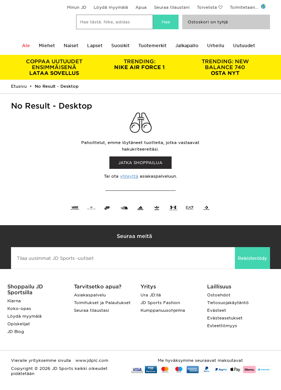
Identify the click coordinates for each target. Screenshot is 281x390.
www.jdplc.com (91, 360)
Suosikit (120, 45)
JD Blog (15, 331)
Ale (26, 45)
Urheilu (215, 45)
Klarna (14, 300)
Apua (141, 7)
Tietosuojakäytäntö (228, 302)
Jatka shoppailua (140, 162)
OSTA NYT (225, 67)
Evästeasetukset (225, 318)
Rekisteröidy (252, 258)
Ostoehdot (219, 295)
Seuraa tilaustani (172, 7)
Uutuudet (244, 45)
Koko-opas (19, 308)
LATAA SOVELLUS (54, 67)
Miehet (47, 45)
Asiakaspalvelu (90, 295)
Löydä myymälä (111, 7)
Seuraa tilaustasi (91, 310)
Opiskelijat (18, 323)
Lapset (94, 45)
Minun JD (76, 7)
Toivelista (207, 7)
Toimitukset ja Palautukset (102, 302)
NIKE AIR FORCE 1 (139, 64)
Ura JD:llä (150, 295)
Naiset (71, 45)
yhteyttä (129, 176)
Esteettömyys (222, 325)
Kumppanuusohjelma (162, 310)
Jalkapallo (186, 45)
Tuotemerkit (152, 45)
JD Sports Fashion (160, 302)
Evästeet (216, 310)
